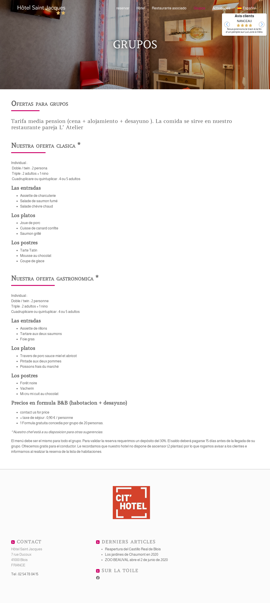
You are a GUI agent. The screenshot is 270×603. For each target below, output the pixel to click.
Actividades (221, 8)
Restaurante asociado (169, 8)
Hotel (140, 8)
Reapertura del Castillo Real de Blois (133, 549)
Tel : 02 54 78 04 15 (24, 574)
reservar (122, 8)
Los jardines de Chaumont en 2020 (131, 554)
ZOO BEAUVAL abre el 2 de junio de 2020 (136, 560)
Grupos (199, 8)
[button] (227, 24)
